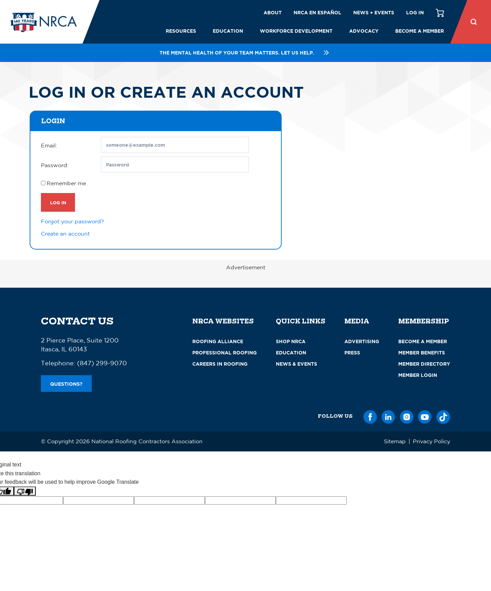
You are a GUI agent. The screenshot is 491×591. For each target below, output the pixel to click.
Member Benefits (421, 352)
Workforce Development (296, 31)
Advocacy (363, 31)
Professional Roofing (224, 352)
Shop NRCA (291, 341)
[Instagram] (407, 415)
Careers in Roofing (220, 364)
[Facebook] (370, 415)
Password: (55, 165)
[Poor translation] (25, 491)
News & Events (296, 364)
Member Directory (424, 364)
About (273, 12)
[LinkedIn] (388, 415)
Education (228, 31)
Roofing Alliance (217, 341)
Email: (49, 145)
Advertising (361, 341)
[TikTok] (443, 415)
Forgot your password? (72, 221)
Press (352, 352)
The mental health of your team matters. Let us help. (245, 52)
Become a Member (419, 31)
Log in (415, 12)
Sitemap (395, 441)
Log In (58, 202)
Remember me (66, 183)
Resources (181, 31)
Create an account (65, 233)
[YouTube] (425, 415)
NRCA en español (317, 12)
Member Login (417, 375)
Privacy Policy (431, 441)
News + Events (373, 12)
